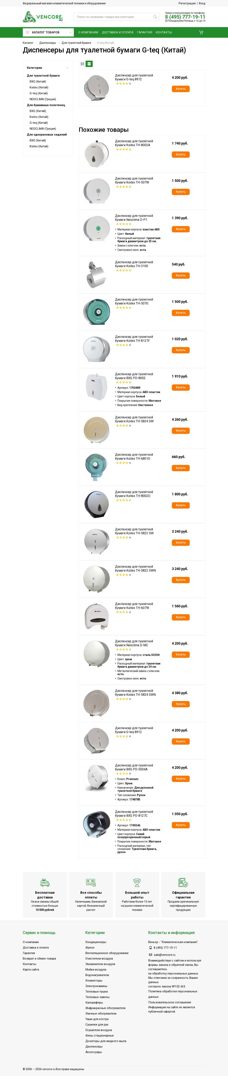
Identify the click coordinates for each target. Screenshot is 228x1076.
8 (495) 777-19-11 (185, 17)
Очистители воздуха (99, 958)
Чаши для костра (97, 1019)
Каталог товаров (48, 32)
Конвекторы (93, 980)
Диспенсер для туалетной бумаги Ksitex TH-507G (134, 301)
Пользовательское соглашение (169, 1002)
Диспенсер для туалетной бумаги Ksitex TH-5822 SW (134, 531)
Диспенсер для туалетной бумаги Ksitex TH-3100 (134, 264)
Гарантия (29, 953)
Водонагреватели (97, 975)
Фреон (89, 947)
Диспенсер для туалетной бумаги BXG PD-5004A (134, 767)
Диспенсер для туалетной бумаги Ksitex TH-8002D (134, 494)
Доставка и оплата (36, 947)
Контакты (29, 964)
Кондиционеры (95, 942)
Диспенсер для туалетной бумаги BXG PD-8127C (134, 814)
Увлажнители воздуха (100, 964)
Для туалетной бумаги (76, 42)
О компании (31, 942)
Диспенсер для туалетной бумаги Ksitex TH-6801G (134, 456)
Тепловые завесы (97, 997)
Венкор (153, 942)
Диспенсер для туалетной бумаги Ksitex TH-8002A (134, 143)
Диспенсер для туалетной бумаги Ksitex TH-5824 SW (134, 419)
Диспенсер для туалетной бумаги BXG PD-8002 (134, 376)
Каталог (28, 42)
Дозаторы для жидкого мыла (105, 1041)
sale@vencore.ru (164, 955)
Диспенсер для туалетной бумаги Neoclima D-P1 (134, 218)
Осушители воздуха (98, 1030)
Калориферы (94, 1002)
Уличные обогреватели (100, 1013)
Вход (202, 3)
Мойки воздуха (95, 969)
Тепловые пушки (96, 991)
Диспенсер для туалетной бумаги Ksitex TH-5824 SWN (135, 693)
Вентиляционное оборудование (107, 953)
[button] (201, 32)
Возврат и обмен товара (39, 958)
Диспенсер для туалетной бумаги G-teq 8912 (134, 77)
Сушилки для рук (96, 1024)
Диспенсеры (47, 42)
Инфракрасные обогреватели (105, 1008)
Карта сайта (31, 969)
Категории (48, 68)
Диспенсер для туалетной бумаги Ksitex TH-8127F (134, 339)
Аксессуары (93, 1052)
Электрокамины (96, 986)
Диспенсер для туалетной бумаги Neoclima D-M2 (134, 643)
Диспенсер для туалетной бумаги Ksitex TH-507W (134, 180)
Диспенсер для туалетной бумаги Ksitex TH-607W (134, 606)
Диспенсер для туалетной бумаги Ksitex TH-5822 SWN (135, 568)
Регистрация (187, 3)
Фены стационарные (99, 1035)
